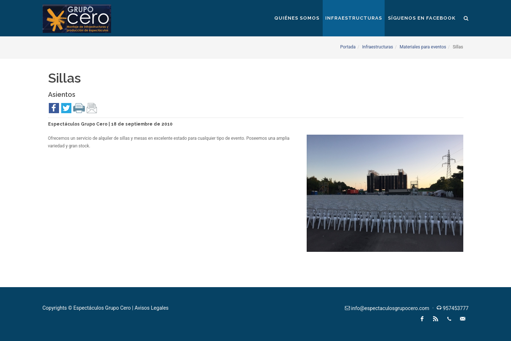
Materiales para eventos (423, 46)
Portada (347, 46)
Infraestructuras (353, 18)
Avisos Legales (151, 308)
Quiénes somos (296, 18)
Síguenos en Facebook (422, 18)
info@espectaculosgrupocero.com (390, 308)
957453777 (456, 308)
